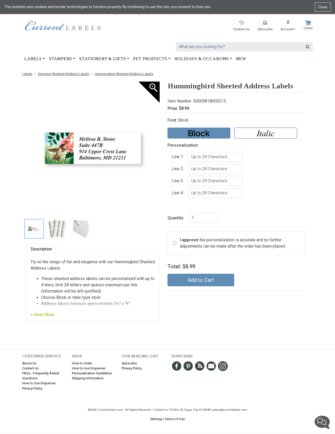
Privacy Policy (32, 388)
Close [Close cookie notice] (322, 7)
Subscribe (129, 363)
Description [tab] (41, 249)
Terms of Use (175, 419)
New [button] (241, 58)
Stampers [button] (60, 58)
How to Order (82, 363)
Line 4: (178, 192)
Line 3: (178, 180)
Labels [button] (33, 58)
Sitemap (156, 419)
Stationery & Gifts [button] (102, 58)
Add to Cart (201, 280)
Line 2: (178, 168)
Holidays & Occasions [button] (202, 58)
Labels (27, 74)
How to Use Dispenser (39, 383)
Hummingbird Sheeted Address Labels (124, 74)
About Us (29, 363)
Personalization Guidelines (92, 373)
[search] (239, 47)
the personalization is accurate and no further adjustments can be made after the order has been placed (232, 243)
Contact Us (30, 368)
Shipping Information (88, 378)
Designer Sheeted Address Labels (63, 74)
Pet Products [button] (150, 58)
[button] (288, 26)
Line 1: (178, 156)
